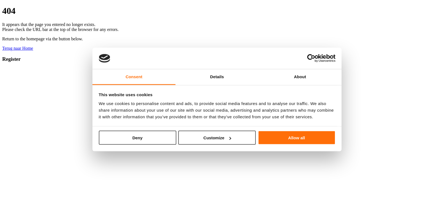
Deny (137, 137)
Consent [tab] (134, 76)
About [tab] (300, 76)
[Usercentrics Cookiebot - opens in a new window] (311, 58)
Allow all (296, 137)
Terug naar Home (17, 48)
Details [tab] (217, 76)
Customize (217, 137)
